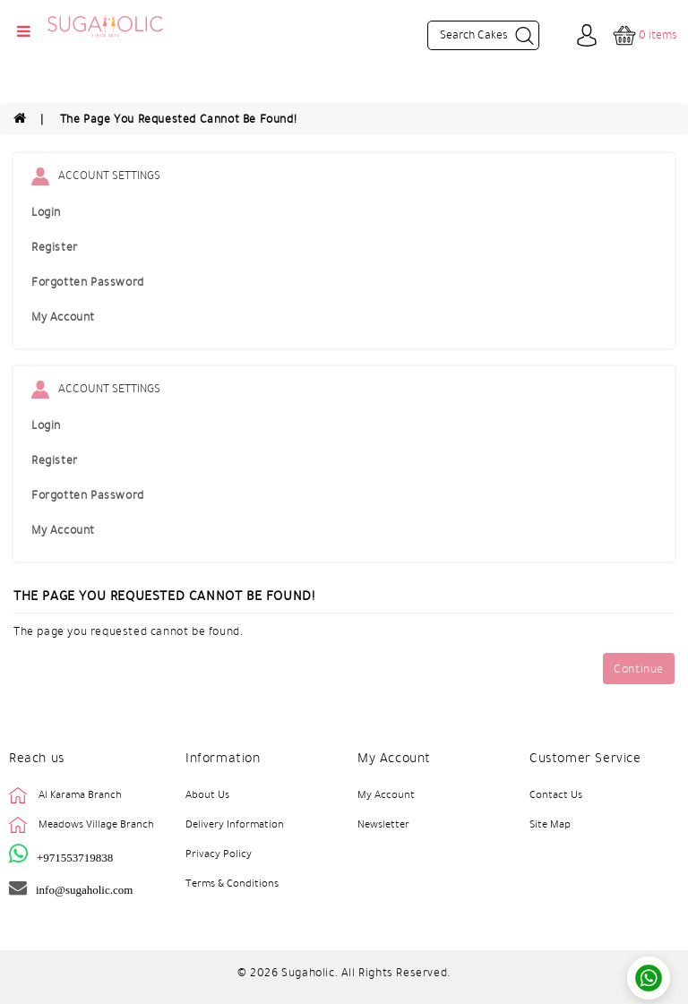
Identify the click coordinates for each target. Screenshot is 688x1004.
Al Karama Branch (80, 794)
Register (54, 247)
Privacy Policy (218, 853)
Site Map (550, 824)
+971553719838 (75, 857)
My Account (63, 317)
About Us (207, 794)
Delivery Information (234, 824)
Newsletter (383, 824)
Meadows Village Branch (96, 824)
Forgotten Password (87, 282)
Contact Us (555, 794)
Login (46, 212)
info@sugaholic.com (84, 890)
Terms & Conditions (232, 883)
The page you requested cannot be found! (178, 119)
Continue (639, 669)
